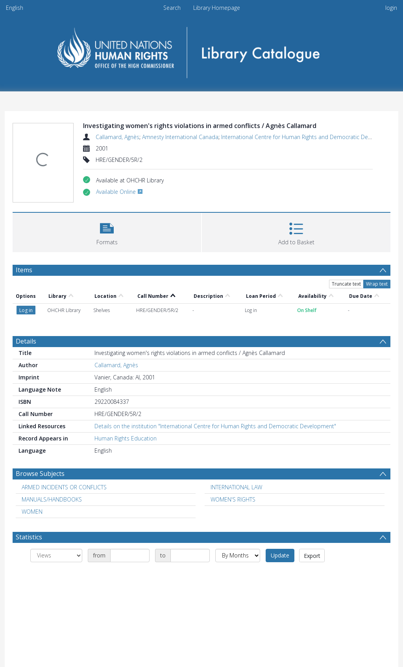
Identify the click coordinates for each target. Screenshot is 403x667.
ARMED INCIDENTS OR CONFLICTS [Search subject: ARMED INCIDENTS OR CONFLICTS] (64, 487)
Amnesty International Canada (180, 137)
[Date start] (130, 555)
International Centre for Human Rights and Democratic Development (308, 137)
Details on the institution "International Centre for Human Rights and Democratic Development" (215, 426)
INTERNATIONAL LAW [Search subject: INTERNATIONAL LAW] (236, 487)
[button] (107, 231)
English (14, 7)
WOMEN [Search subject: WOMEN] (32, 511)
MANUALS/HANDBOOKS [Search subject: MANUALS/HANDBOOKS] (52, 499)
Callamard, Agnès (117, 137)
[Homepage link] (201, 50)
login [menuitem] (391, 7)
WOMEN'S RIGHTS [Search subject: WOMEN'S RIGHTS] (233, 499)
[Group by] (56, 555)
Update (280, 555)
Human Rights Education (125, 438)
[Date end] (190, 555)
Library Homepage (216, 7)
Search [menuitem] (172, 7)
